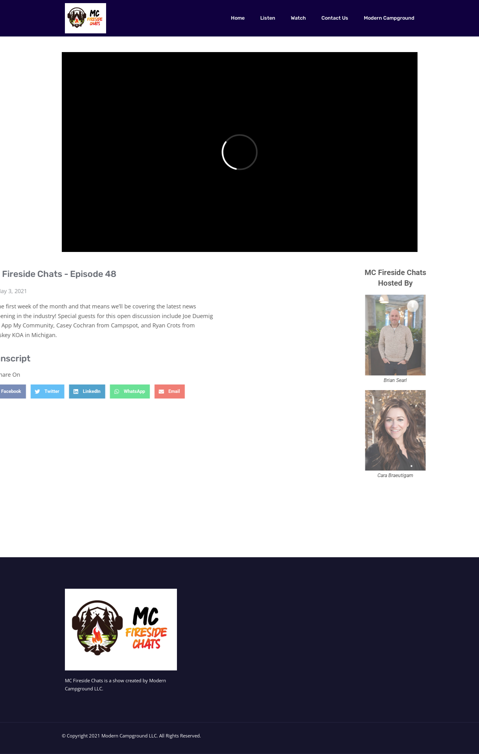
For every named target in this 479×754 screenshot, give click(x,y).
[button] (45, 391)
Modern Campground (389, 18)
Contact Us (334, 18)
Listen (267, 18)
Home (238, 18)
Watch (298, 18)
